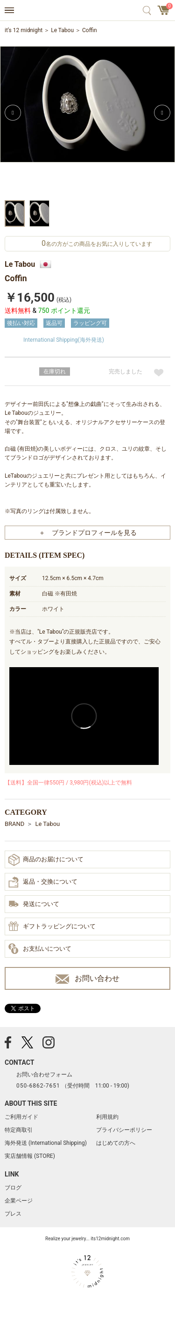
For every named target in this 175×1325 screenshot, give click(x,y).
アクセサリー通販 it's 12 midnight (87, 11)
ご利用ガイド (21, 1117)
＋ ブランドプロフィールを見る (88, 532)
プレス (13, 1213)
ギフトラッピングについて (52, 927)
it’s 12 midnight (23, 30)
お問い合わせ (87, 979)
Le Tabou (62, 30)
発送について (33, 904)
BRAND (14, 823)
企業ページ (19, 1200)
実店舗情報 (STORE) (30, 1156)
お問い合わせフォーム (44, 1074)
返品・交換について (42, 882)
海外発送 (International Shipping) (46, 1143)
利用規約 (107, 1117)
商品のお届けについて (46, 859)
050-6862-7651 (38, 1085)
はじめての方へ (115, 1143)
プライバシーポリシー (124, 1130)
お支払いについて (39, 949)
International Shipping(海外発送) (63, 340)
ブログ (13, 1187)
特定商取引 (19, 1130)
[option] (87, 122)
